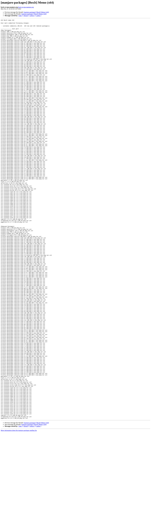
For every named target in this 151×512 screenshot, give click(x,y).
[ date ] (20, 15)
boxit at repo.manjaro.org (26, 7)
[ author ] (38, 15)
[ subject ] (32, 15)
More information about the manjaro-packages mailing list (19, 510)
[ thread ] (26, 15)
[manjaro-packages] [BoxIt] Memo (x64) (36, 12)
